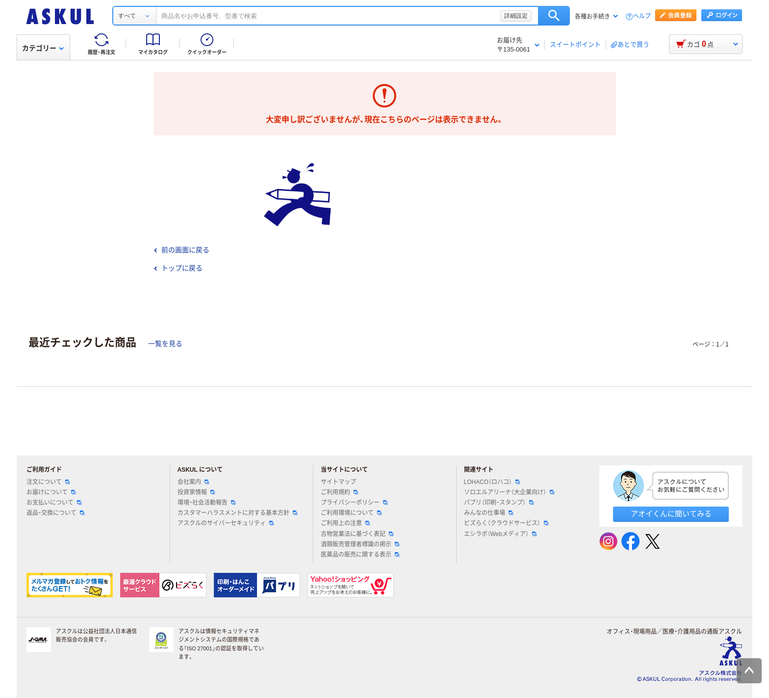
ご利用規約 (339, 492)
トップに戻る (178, 268)
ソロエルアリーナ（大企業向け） (509, 492)
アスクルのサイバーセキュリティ (226, 523)
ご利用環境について (351, 513)
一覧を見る (165, 344)
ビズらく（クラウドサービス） (506, 523)
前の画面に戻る (181, 250)
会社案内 (193, 482)
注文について (48, 482)
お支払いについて (53, 502)
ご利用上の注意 (345, 523)
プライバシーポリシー (354, 502)
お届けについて (51, 492)
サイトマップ (338, 482)
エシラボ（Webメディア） (500, 534)
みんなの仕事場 (488, 513)
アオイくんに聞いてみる (671, 514)
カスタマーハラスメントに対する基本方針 (237, 513)
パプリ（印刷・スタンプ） (499, 502)
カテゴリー (43, 48)
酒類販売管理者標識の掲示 (360, 544)
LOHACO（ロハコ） (492, 482)
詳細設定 (516, 16)
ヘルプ (642, 16)
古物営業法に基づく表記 (357, 534)
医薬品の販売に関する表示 (360, 554)
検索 (554, 16)
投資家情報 (196, 492)
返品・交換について (55, 513)
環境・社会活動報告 (206, 502)
